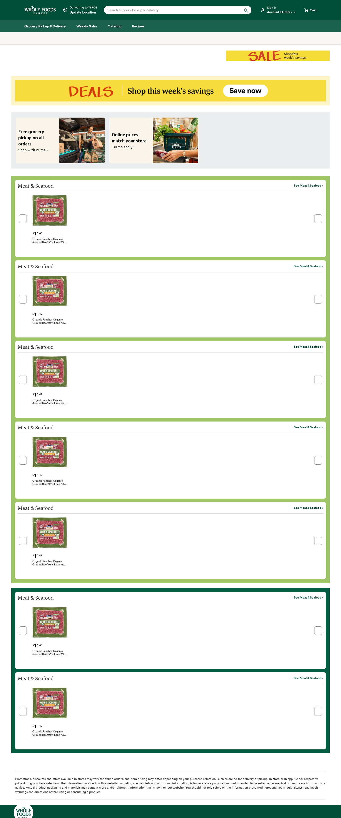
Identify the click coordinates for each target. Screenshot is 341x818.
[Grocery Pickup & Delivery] (45, 26)
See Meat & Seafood (307, 185)
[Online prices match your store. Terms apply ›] (153, 140)
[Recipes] (138, 26)
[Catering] (115, 26)
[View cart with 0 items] (310, 10)
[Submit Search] (246, 10)
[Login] (278, 10)
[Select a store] (80, 10)
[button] (23, 218)
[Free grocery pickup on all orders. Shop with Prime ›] (60, 140)
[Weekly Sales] (86, 26)
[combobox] (170, 10)
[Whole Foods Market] (40, 10)
